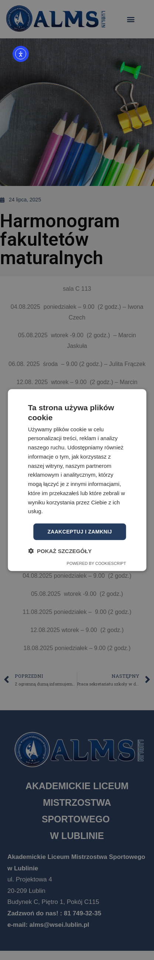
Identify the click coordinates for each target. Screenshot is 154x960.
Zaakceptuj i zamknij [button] (79, 532)
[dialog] (77, 480)
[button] (60, 550)
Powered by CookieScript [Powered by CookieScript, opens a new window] (96, 563)
